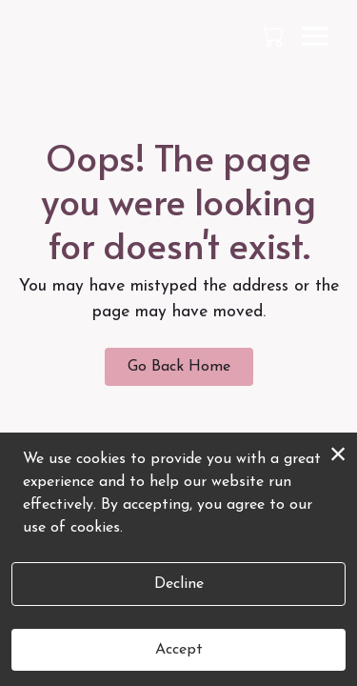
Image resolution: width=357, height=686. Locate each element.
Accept (179, 649)
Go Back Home (179, 366)
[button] (274, 35)
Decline (179, 584)
